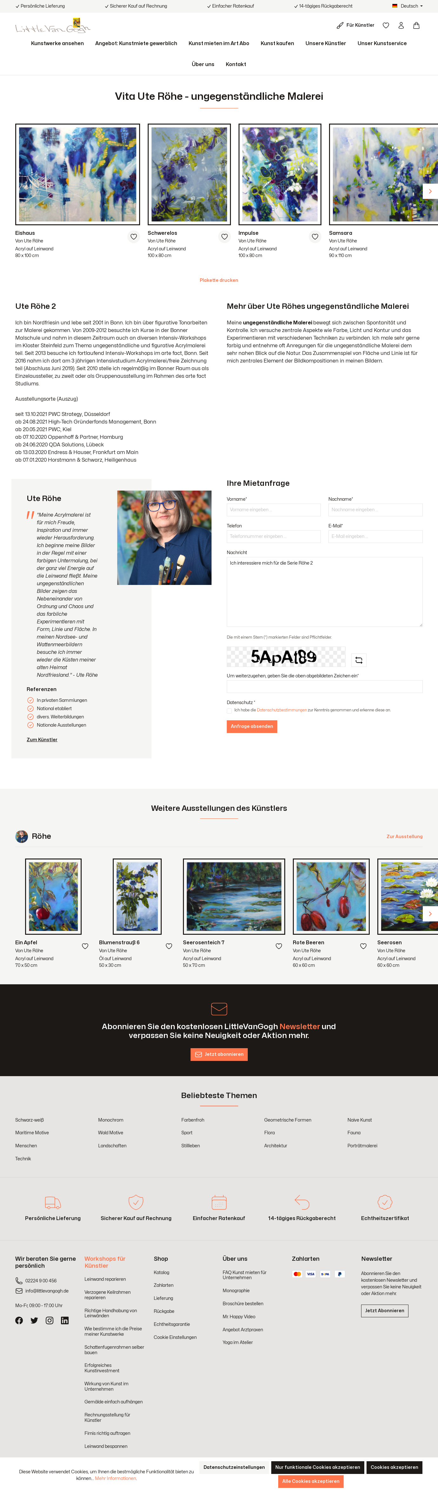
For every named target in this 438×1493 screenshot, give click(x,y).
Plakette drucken (219, 280)
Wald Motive (110, 1133)
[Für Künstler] (356, 25)
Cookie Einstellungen (175, 1337)
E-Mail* (335, 526)
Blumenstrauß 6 (119, 942)
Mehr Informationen (115, 1478)
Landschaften (112, 1146)
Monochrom (111, 1120)
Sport (186, 1133)
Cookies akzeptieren (394, 1467)
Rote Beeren (308, 942)
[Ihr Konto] (401, 25)
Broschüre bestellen (243, 1304)
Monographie (236, 1291)
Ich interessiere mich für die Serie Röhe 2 (325, 592)
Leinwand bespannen (105, 1446)
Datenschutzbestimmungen (282, 710)
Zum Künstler (42, 740)
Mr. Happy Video (239, 1317)
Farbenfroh (192, 1120)
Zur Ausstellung (405, 837)
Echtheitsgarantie (172, 1324)
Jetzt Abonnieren (384, 1311)
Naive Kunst (359, 1120)
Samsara (340, 233)
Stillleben (190, 1146)
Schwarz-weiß (29, 1120)
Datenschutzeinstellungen (234, 1467)
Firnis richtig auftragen (107, 1433)
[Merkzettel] (386, 25)
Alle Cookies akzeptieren (311, 1481)
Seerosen (389, 942)
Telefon (234, 526)
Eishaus (25, 233)
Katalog (161, 1273)
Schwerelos (162, 233)
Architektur (275, 1146)
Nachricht (237, 553)
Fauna (354, 1133)
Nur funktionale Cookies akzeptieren (317, 1467)
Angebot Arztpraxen (243, 1330)
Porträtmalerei (362, 1146)
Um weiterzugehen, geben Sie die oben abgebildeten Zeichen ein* (293, 676)
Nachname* (340, 499)
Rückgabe (164, 1311)
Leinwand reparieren (105, 1279)
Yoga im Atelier (238, 1342)
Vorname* (237, 499)
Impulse (249, 233)
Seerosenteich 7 (204, 942)
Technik (23, 1159)
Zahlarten (163, 1285)
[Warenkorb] (416, 25)
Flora (269, 1133)
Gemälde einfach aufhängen (113, 1402)
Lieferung (163, 1298)
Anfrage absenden (252, 726)
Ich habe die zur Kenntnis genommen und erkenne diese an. (312, 710)
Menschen (26, 1146)
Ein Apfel (26, 942)
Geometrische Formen (287, 1120)
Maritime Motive (32, 1133)
